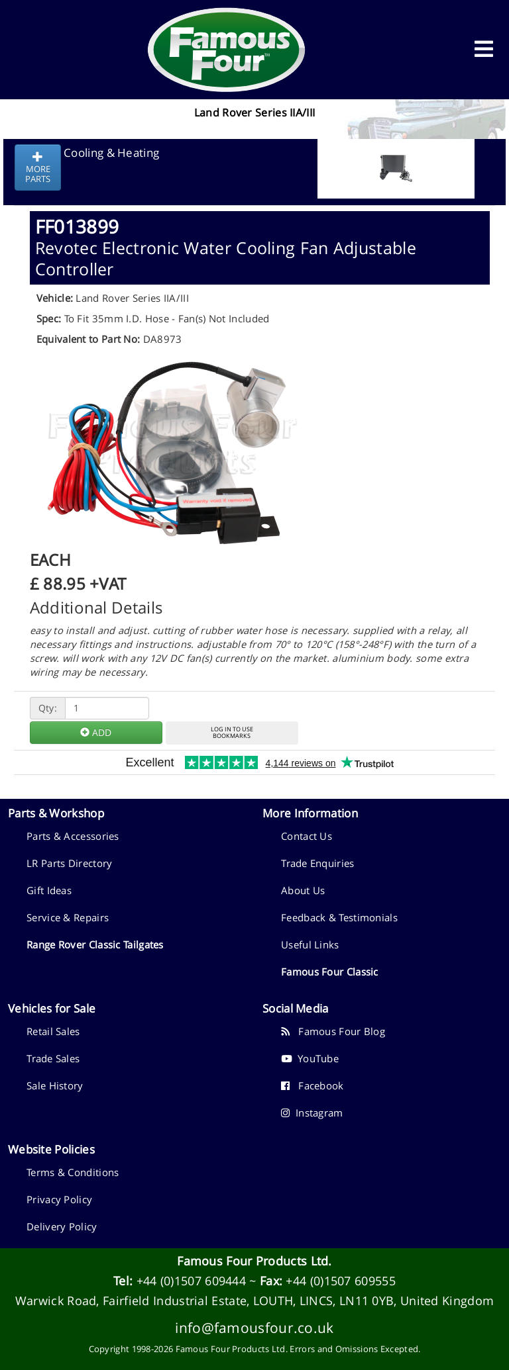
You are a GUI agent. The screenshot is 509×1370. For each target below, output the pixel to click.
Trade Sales (53, 1058)
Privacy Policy (59, 1199)
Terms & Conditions (73, 1172)
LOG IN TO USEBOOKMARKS (232, 733)
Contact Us (306, 836)
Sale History (55, 1085)
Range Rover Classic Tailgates (95, 944)
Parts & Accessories (73, 836)
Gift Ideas (49, 890)
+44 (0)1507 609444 (191, 1281)
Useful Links (310, 944)
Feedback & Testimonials (339, 917)
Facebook (312, 1085)
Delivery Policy (62, 1226)
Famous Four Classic (329, 971)
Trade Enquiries (318, 863)
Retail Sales (53, 1031)
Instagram (312, 1112)
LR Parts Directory (69, 863)
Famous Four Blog (333, 1031)
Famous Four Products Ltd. (254, 1261)
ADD (95, 732)
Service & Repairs (68, 917)
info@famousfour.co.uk (254, 1327)
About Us (303, 890)
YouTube (310, 1058)
